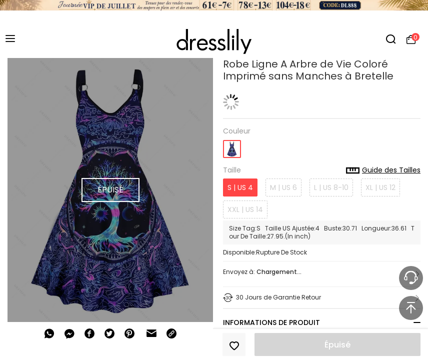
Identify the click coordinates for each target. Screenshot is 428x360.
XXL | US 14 (245, 209)
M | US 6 (283, 187)
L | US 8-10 (331, 187)
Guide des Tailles (383, 170)
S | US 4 (240, 187)
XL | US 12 (381, 187)
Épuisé (337, 344)
